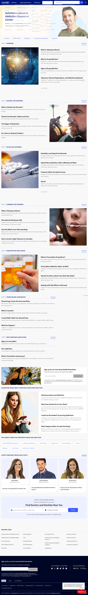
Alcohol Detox (43, 443)
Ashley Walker (14, 480)
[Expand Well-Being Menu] (38, 2)
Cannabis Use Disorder (72, 541)
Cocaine (77, 443)
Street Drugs (15, 448)
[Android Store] (83, 568)
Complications (48, 548)
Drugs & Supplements (26, 2)
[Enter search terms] (14, 569)
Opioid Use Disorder (71, 537)
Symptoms (54, 38)
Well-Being (38, 2)
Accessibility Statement (7, 587)
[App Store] (76, 568)
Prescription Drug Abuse (72, 544)
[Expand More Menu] (66, 2)
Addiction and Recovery (29, 443)
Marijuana (5, 448)
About (10, 580)
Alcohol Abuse (16, 38)
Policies (4, 580)
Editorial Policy (20, 585)
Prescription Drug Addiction (41, 38)
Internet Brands (14, 592)
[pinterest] (63, 568)
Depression (4, 548)
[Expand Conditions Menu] (14, 2)
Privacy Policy (69, 380)
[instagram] (57, 568)
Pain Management (27, 534)
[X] (54, 568)
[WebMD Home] (5, 3)
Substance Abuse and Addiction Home (10, 534)
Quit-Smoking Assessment (7, 544)
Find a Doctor (58, 2)
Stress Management (27, 544)
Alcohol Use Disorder (71, 534)
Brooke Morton (72, 480)
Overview (7, 38)
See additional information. (55, 592)
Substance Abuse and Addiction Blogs (10, 537)
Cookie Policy (12, 585)
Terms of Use (47, 585)
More (66, 2)
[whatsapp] (66, 568)
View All (84, 43)
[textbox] (27, 510)
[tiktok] (60, 568)
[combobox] (27, 510)
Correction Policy (39, 585)
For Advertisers (18, 580)
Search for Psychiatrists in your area (44, 502)
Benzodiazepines (66, 443)
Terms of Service (47, 382)
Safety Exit (82, 592)
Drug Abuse (27, 38)
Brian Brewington (43, 480)
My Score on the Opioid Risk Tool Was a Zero (14, 488)
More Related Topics (49, 534)
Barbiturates (54, 443)
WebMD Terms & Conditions (61, 380)
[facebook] (52, 568)
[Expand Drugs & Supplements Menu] (26, 2)
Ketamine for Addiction (29, 448)
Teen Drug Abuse (27, 548)
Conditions (14, 2)
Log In (82, 2)
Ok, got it (81, 588)
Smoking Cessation (27, 541)
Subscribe (78, 376)
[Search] (86, 2)
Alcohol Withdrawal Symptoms (10, 443)
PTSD (24, 537)
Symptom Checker (48, 2)
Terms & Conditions (23, 572)
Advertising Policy (30, 585)
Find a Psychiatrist (5, 541)
